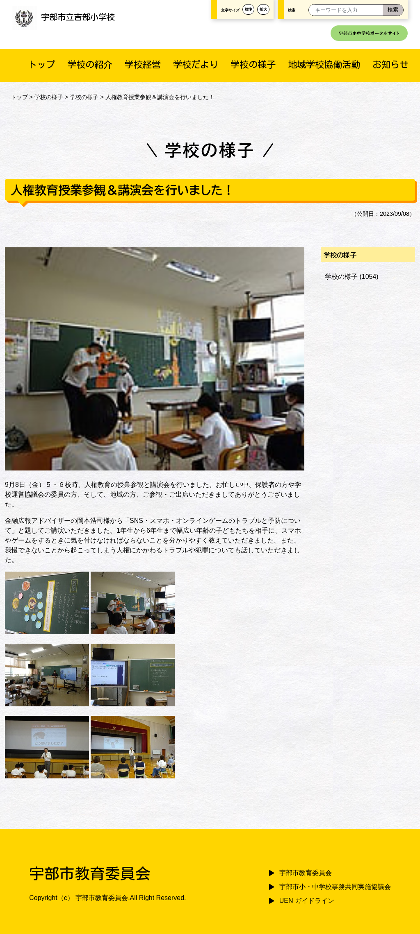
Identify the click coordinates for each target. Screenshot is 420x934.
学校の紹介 (89, 64)
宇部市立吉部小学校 (63, 17)
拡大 (263, 9)
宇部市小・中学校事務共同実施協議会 (335, 886)
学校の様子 (253, 64)
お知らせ (390, 64)
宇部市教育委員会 (305, 872)
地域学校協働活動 (324, 64)
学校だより (195, 64)
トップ (41, 64)
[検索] (393, 10)
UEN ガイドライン (306, 900)
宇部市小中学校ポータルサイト (369, 33)
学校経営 (143, 64)
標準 (248, 9)
